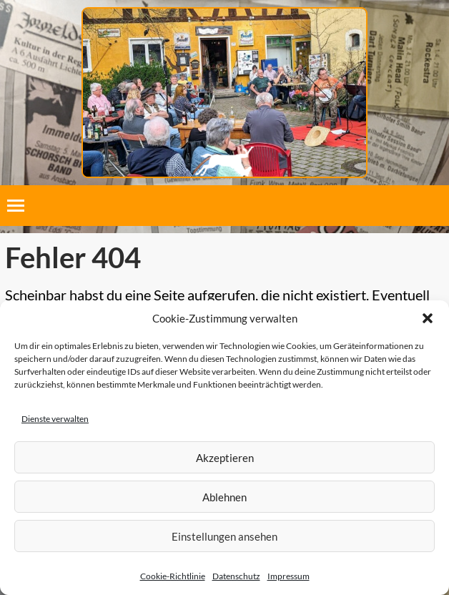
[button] (427, 318)
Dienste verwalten (55, 418)
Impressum (288, 576)
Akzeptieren (225, 457)
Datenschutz (236, 576)
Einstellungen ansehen (224, 536)
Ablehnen (224, 497)
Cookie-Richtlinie (172, 576)
